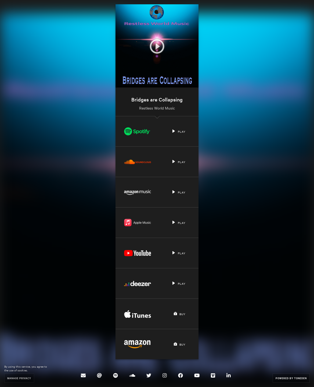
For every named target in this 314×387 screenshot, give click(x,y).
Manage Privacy (19, 378)
